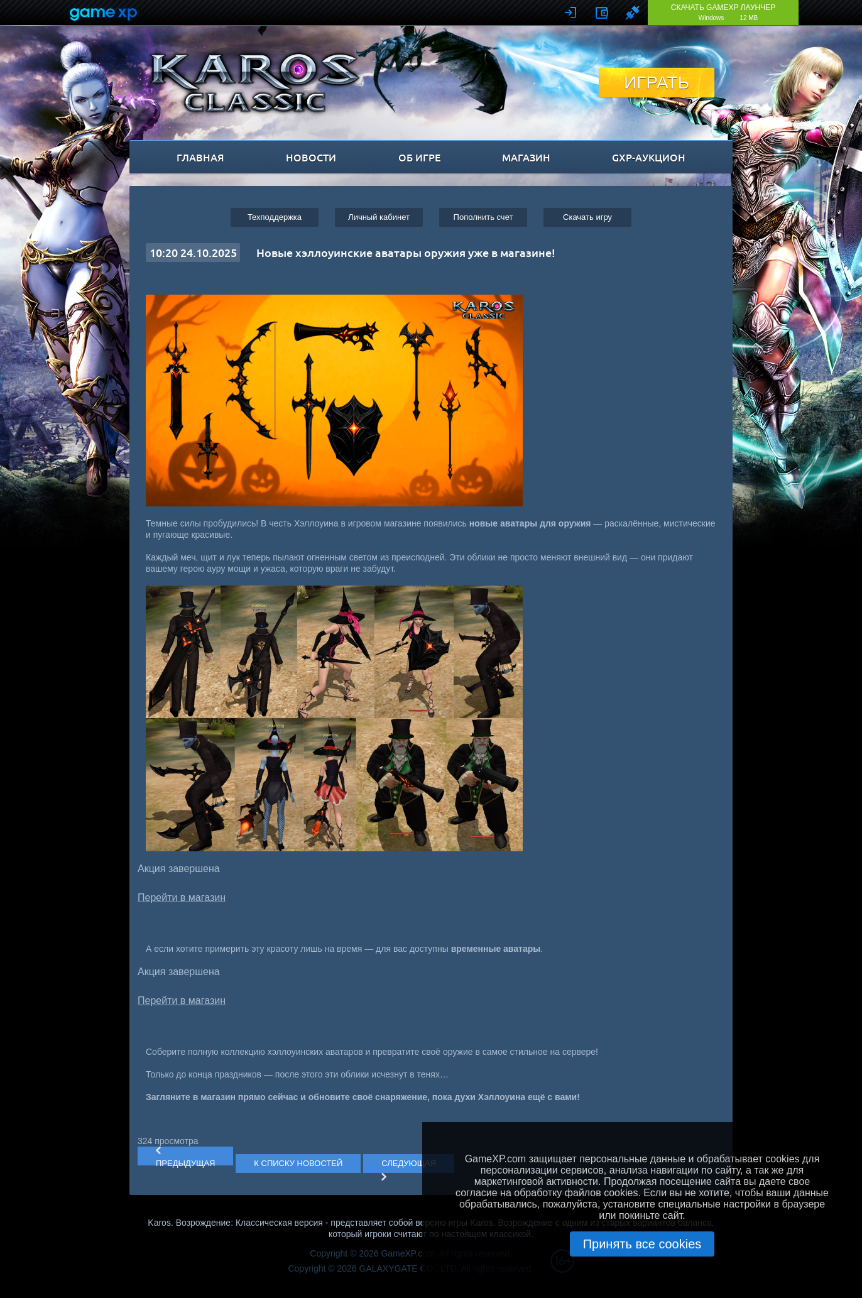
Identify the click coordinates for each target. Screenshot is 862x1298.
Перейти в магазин (182, 897)
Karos (255, 82)
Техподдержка (275, 217)
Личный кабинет (379, 217)
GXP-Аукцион (648, 157)
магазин (526, 157)
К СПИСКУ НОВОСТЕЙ (298, 1163)
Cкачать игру (587, 217)
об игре (419, 157)
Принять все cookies (642, 1244)
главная (200, 157)
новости (311, 157)
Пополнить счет (483, 217)
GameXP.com (407, 1253)
